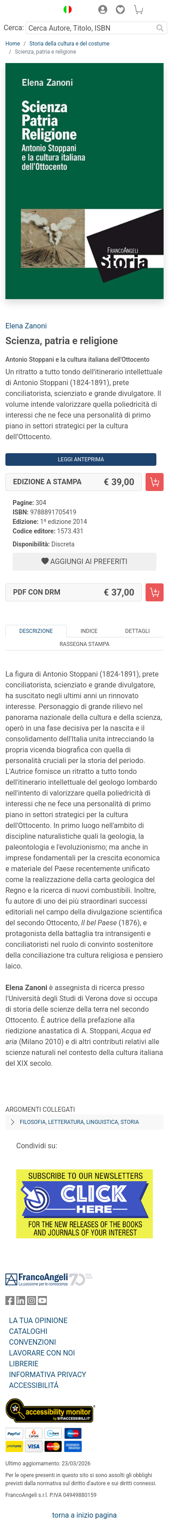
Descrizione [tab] (36, 631)
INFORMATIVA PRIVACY (47, 1374)
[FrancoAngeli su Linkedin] (20, 1302)
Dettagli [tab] (137, 631)
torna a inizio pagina (84, 1515)
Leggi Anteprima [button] (81, 459)
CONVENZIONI (32, 1342)
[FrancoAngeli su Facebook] (9, 1302)
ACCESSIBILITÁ (34, 1385)
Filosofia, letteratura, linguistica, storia (79, 1122)
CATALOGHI (28, 1331)
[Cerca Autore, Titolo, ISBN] (89, 28)
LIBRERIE (23, 1364)
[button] (65, 11)
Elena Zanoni (26, 326)
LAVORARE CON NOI (42, 1353)
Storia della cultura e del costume (69, 44)
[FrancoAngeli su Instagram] (31, 1302)
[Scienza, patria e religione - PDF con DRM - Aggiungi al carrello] (155, 592)
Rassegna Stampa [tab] (84, 644)
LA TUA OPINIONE (38, 1320)
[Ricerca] (160, 28)
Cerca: (14, 27)
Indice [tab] (89, 631)
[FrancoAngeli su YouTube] (42, 1302)
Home (12, 44)
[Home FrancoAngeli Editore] (30, 11)
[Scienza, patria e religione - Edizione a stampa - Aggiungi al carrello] (155, 482)
